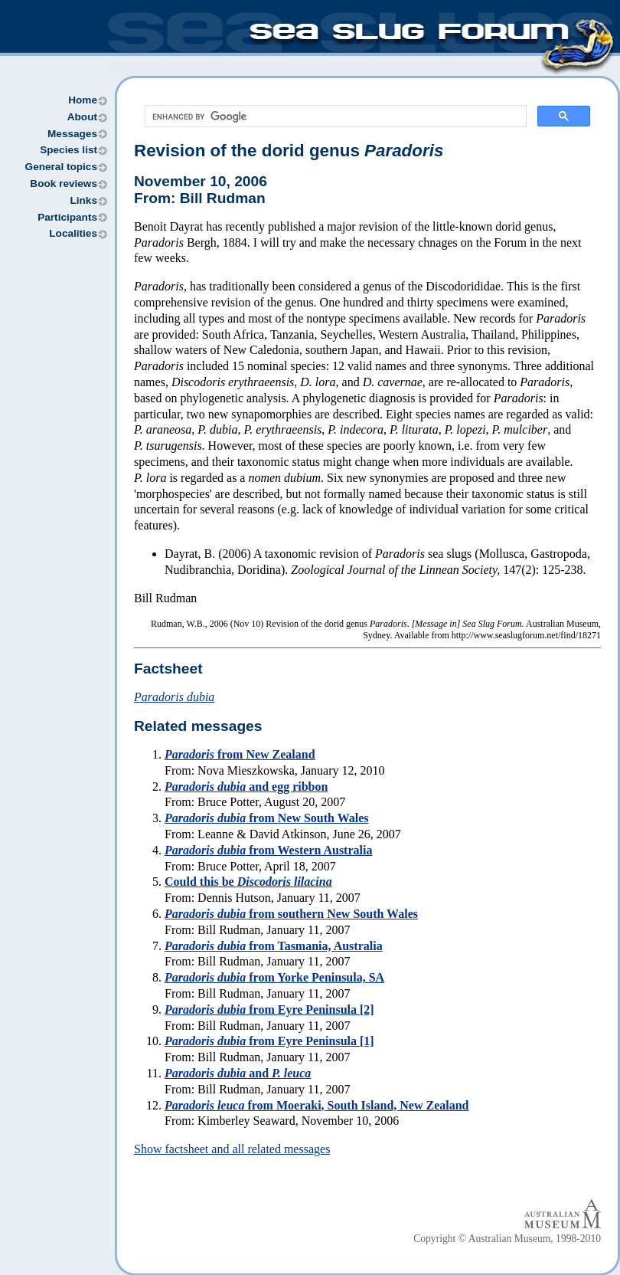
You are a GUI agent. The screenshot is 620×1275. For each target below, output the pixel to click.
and (238, 1073)
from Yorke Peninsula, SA (274, 977)
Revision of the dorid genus (288, 150)
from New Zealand (240, 754)
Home (82, 100)
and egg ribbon (246, 786)
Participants (67, 217)
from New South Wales (267, 817)
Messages (72, 133)
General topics (61, 166)
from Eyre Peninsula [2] (269, 1009)
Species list (68, 150)
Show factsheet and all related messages (232, 1148)
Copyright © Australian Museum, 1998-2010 (507, 1238)
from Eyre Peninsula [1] (269, 1040)
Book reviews (63, 183)
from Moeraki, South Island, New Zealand (317, 1105)
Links (83, 200)
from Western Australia (268, 850)
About (82, 117)
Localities (73, 233)
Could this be (248, 881)
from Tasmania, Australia (274, 945)
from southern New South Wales (291, 913)
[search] (334, 116)
